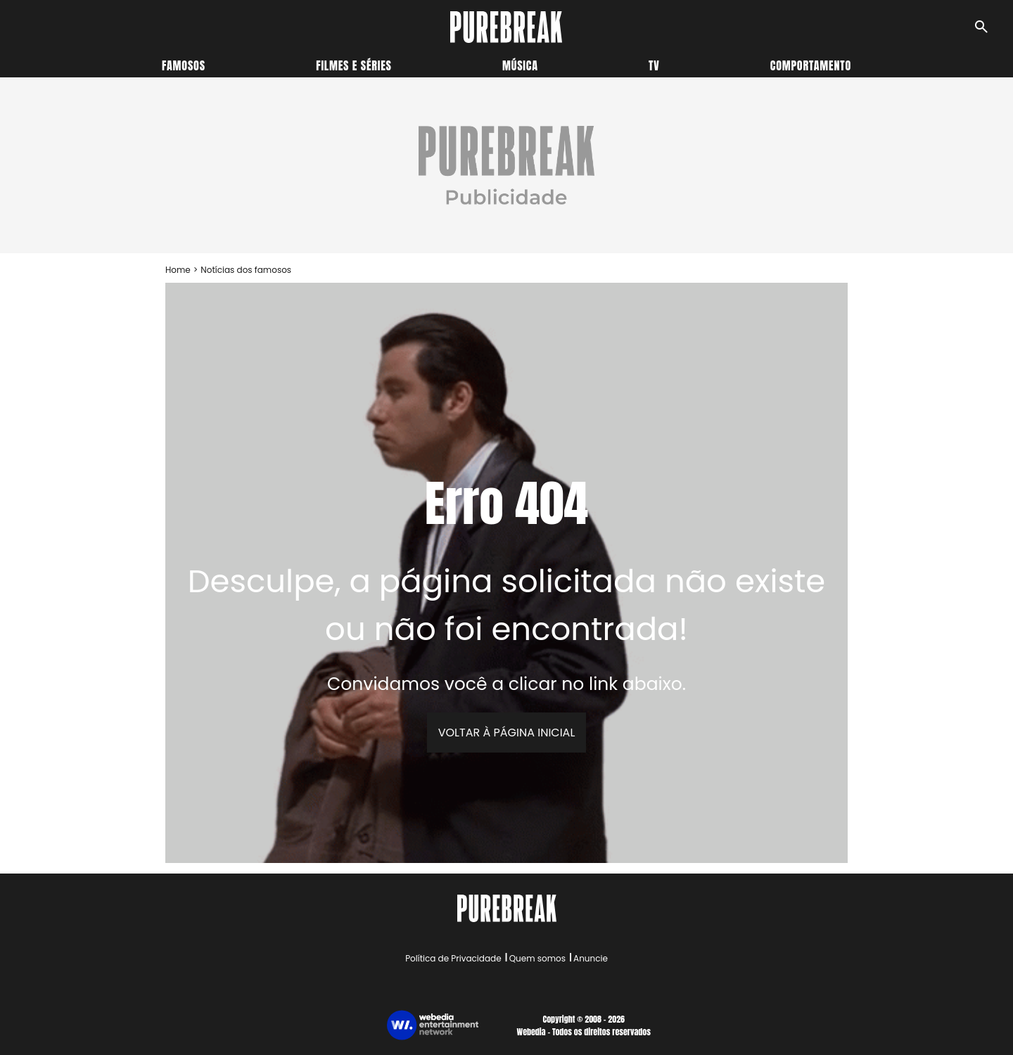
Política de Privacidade (453, 958)
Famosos (183, 65)
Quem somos (537, 958)
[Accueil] (506, 27)
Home (178, 270)
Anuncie (590, 958)
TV (654, 65)
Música (520, 65)
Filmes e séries (354, 65)
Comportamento (810, 65)
